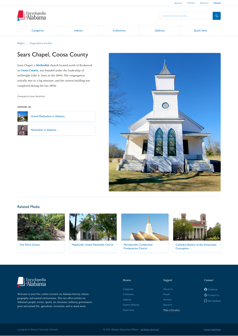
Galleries (160, 30)
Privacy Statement (212, 329)
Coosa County (29, 70)
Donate (217, 3)
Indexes (78, 30)
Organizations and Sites (41, 43)
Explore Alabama (131, 304)
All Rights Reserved (149, 329)
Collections (119, 30)
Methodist (42, 65)
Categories (38, 30)
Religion (21, 43)
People (166, 294)
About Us (204, 2)
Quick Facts (200, 30)
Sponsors (178, 2)
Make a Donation (171, 310)
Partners (191, 2)
